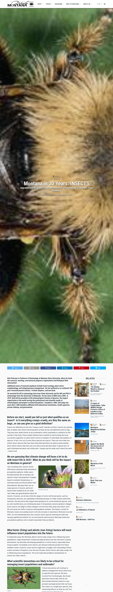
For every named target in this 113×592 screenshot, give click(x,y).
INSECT (57, 179)
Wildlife (57, 176)
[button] (15, 368)
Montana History (94, 384)
